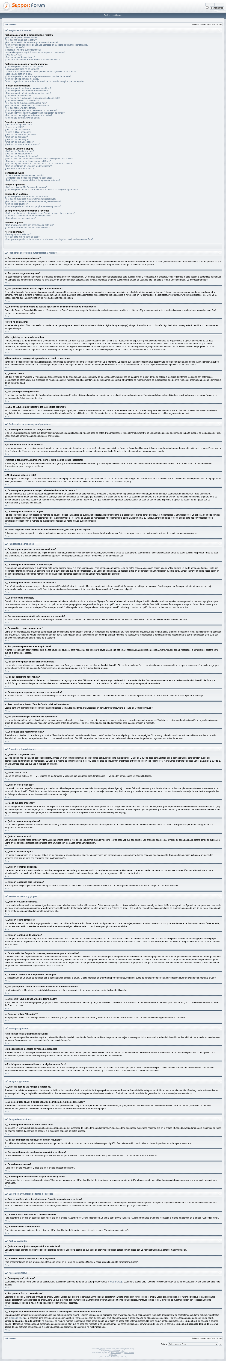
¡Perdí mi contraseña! (15, 47)
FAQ (106, 15)
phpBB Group (115, 1282)
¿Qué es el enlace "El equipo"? (19, 168)
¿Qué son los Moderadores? (18, 153)
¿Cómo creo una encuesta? (18, 95)
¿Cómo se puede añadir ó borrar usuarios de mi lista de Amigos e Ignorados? (41, 189)
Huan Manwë (115, 1353)
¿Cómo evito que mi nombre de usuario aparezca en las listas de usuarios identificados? (46, 45)
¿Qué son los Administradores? (19, 151)
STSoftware (115, 1351)
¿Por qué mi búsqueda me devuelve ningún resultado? (30, 199)
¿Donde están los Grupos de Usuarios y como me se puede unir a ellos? (39, 158)
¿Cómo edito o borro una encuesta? (22, 100)
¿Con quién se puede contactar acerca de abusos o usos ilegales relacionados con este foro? (49, 239)
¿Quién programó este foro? (18, 234)
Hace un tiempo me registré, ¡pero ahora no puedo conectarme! (35, 52)
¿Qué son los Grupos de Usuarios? (21, 156)
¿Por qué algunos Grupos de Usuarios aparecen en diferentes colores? (38, 163)
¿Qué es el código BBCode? (18, 124)
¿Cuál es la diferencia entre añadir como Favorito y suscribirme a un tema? (40, 213)
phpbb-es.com (129, 1353)
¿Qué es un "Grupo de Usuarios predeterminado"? (28, 166)
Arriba (7, 268)
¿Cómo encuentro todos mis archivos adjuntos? (27, 227)
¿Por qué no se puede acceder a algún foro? (26, 103)
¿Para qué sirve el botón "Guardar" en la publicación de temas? (35, 113)
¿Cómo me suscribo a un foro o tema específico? (28, 215)
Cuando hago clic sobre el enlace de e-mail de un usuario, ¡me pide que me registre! (44, 81)
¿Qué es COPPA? (13, 55)
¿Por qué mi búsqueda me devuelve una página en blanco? (33, 201)
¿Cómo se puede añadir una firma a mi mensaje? (28, 93)
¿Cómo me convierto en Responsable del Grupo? (28, 161)
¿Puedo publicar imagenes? (18, 132)
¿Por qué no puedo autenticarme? (21, 37)
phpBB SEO (113, 1355)
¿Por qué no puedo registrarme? (20, 57)
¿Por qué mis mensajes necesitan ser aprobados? (28, 115)
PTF (122, 1351)
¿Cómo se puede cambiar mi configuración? (25, 66)
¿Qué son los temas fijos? (17, 139)
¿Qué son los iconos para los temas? (22, 144)
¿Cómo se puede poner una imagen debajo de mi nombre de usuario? (38, 76)
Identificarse (116, 15)
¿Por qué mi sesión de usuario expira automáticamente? (31, 42)
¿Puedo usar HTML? (14, 127)
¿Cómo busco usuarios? (16, 204)
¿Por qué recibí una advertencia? (20, 108)
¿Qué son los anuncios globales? (20, 134)
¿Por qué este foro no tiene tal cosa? (22, 237)
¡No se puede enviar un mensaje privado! (24, 175)
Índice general (10, 24)
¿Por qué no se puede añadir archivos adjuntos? (27, 105)
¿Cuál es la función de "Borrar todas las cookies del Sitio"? (32, 59)
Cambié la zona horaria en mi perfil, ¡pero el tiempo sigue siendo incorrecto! (40, 71)
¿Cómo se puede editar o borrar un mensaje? (26, 90)
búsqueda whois (16, 1318)
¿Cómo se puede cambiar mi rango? (22, 79)
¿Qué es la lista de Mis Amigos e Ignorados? (26, 187)
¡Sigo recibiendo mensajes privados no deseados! (28, 178)
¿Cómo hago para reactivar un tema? (22, 118)
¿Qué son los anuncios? (16, 137)
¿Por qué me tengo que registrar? (21, 40)
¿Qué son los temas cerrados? (19, 142)
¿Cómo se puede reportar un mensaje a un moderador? (31, 110)
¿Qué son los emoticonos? (17, 129)
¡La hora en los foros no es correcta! (22, 69)
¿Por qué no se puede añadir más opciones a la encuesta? (32, 98)
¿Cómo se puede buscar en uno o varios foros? (27, 196)
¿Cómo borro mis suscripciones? (20, 218)
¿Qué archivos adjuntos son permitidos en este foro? (29, 225)
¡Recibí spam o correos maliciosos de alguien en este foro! (32, 180)
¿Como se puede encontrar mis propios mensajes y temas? (33, 206)
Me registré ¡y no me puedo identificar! (23, 50)
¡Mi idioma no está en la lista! (18, 74)
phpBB (102, 1349)
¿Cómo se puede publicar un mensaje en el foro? (28, 88)
